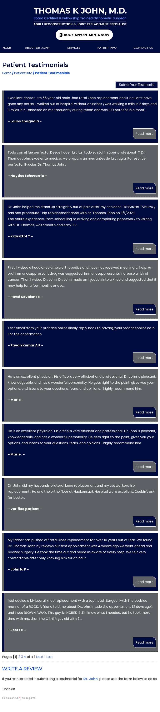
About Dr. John (37, 48)
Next (40, 656)
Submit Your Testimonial (136, 85)
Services (73, 48)
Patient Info (107, 48)
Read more (144, 133)
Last (49, 656)
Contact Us (143, 48)
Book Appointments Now (86, 34)
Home (7, 48)
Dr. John (90, 678)
